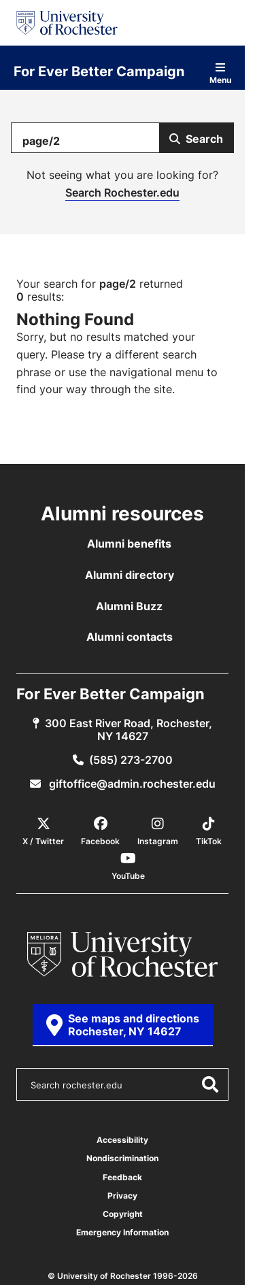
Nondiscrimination (122, 1158)
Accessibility (122, 1140)
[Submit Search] (196, 137)
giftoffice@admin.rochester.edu (131, 783)
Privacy (122, 1195)
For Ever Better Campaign (99, 71)
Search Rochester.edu (122, 192)
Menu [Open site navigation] (220, 73)
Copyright (123, 1214)
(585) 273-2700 (131, 759)
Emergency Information (122, 1232)
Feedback (122, 1177)
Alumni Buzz (129, 606)
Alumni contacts (129, 636)
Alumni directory (129, 574)
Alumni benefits (129, 543)
